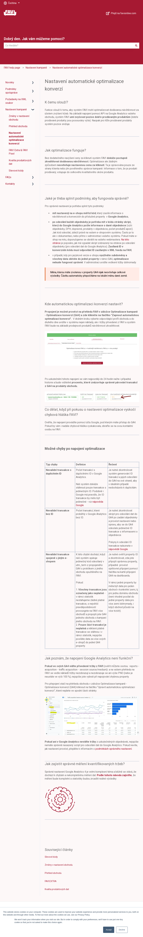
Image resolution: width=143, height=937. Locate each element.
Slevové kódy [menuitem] (16, 170)
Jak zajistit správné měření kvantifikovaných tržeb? (85, 764)
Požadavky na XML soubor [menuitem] (15, 101)
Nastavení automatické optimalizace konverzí (77, 67)
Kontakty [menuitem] (10, 183)
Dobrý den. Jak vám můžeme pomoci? (34, 39)
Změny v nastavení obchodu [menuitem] (19, 118)
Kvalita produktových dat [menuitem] (20, 162)
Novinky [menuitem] (9, 82)
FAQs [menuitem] (8, 177)
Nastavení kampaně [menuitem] (16, 109)
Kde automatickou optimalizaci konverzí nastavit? (84, 304)
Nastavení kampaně (36, 67)
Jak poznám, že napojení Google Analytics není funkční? (89, 658)
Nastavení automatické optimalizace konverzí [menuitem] (16, 138)
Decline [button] (122, 930)
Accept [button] (109, 930)
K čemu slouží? (56, 102)
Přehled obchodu (53, 873)
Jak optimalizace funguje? (65, 150)
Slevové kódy (51, 857)
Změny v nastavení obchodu (59, 865)
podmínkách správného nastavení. (113, 748)
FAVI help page (12, 67)
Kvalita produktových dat (57, 889)
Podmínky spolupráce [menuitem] (11, 91)
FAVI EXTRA (50, 881)
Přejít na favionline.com (121, 13)
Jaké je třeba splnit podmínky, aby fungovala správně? (87, 198)
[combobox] (68, 46)
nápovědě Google (118, 549)
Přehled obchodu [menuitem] (18, 126)
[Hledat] (136, 46)
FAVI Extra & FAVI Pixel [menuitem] (18, 152)
